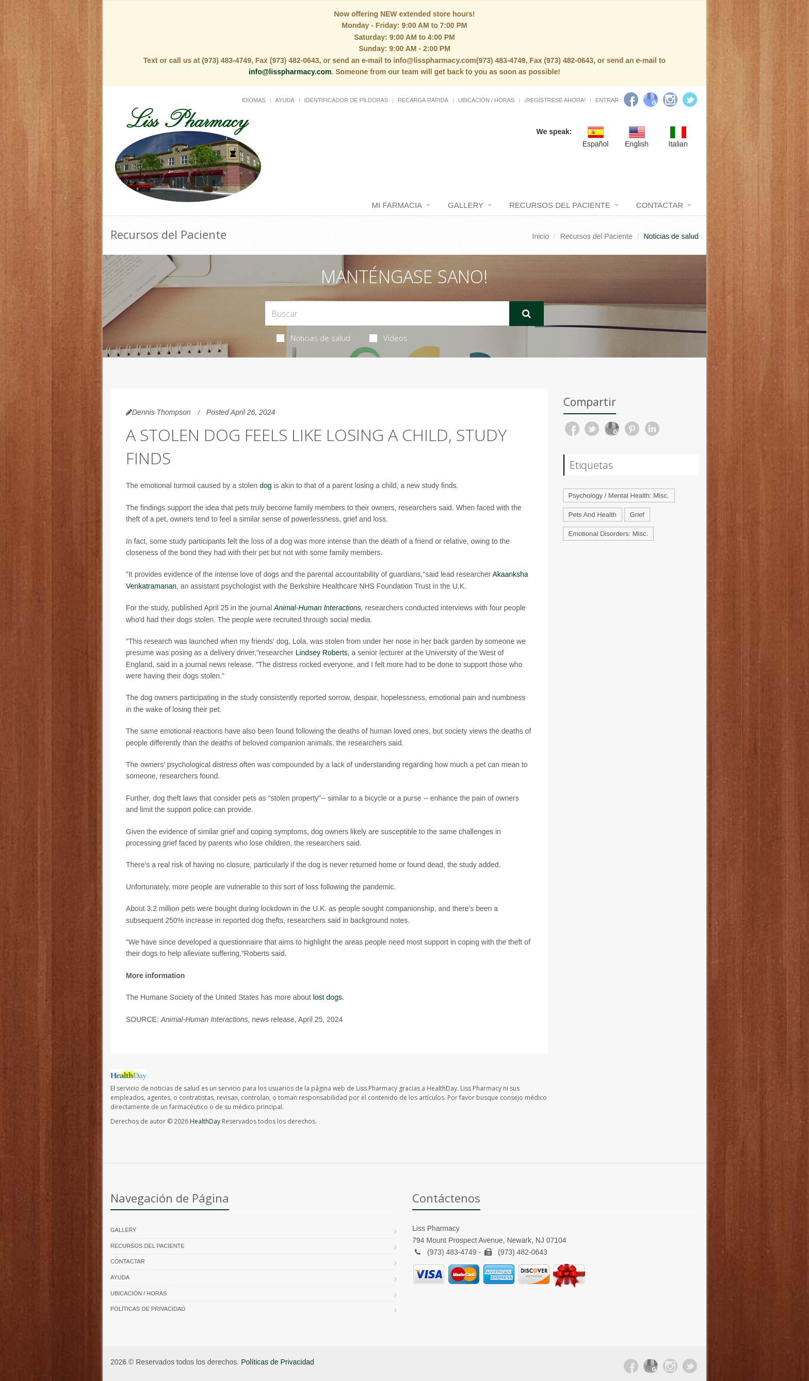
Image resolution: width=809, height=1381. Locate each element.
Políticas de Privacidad (147, 1309)
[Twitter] (690, 99)
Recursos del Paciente (559, 205)
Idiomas (253, 100)
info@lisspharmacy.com (290, 72)
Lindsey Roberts (322, 652)
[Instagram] (670, 99)
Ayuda (285, 100)
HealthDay (205, 1121)
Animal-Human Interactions (317, 608)
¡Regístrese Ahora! (555, 100)
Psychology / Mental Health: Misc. (619, 495)
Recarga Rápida (423, 100)
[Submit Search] (526, 313)
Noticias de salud (313, 338)
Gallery (465, 205)
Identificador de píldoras (346, 100)
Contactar (659, 205)
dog (265, 485)
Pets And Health (593, 514)
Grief (637, 514)
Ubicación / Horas (486, 100)
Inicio (540, 236)
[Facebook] (631, 99)
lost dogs (327, 997)
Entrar (607, 100)
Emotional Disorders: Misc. (609, 534)
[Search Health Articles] (387, 313)
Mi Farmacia (397, 205)
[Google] (650, 99)
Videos (388, 338)
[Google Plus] (650, 1366)
